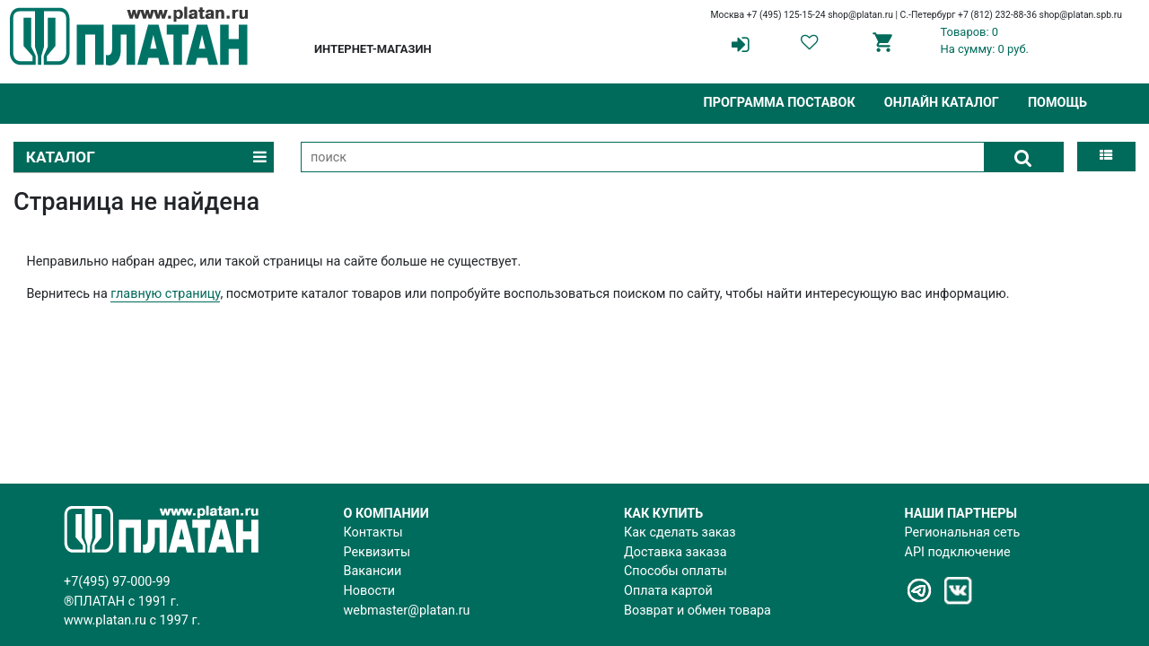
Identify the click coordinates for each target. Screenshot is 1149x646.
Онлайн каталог (941, 102)
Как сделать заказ (680, 532)
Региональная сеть (963, 532)
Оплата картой (668, 590)
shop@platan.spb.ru (1080, 15)
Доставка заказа (675, 552)
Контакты (373, 532)
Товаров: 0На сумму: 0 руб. (984, 40)
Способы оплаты (675, 571)
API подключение (958, 552)
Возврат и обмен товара (697, 610)
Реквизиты (377, 552)
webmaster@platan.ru (407, 610)
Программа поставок (779, 102)
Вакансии (373, 571)
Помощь (1057, 102)
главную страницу (165, 293)
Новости (370, 590)
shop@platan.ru (860, 15)
